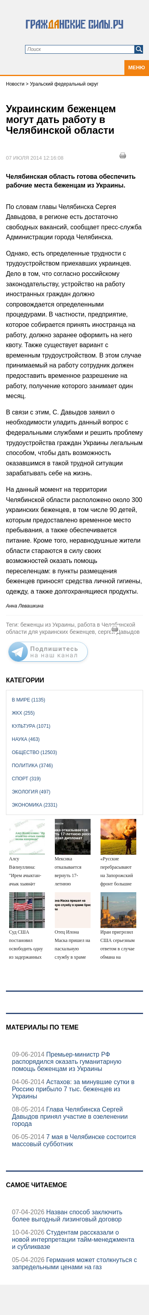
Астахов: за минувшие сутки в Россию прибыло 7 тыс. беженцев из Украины (73, 1089)
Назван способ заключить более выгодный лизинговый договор (67, 1216)
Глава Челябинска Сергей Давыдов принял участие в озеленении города (70, 1116)
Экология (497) (31, 792)
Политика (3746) (32, 765)
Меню (136, 67)
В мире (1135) (28, 700)
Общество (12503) (34, 752)
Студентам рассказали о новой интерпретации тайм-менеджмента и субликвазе (73, 1239)
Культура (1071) (31, 726)
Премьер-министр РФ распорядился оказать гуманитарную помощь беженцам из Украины (67, 1061)
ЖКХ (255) (23, 713)
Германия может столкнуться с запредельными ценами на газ (74, 1263)
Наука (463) (26, 739)
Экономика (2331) (34, 805)
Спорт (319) (26, 779)
